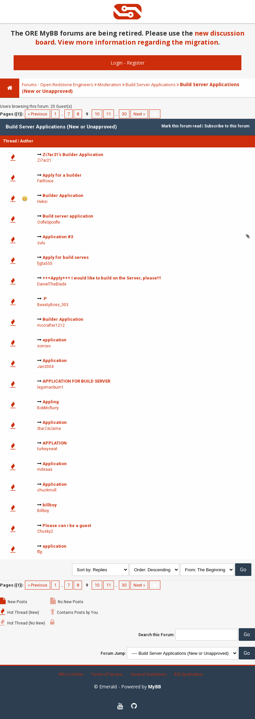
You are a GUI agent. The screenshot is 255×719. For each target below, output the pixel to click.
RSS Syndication (188, 674)
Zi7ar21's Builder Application (72, 154)
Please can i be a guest (66, 525)
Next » (139, 113)
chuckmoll (46, 490)
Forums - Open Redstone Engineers (57, 85)
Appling (50, 401)
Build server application (67, 216)
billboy (49, 504)
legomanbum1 (50, 387)
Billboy (43, 510)
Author (26, 141)
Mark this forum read (181, 126)
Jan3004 (45, 366)
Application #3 (57, 236)
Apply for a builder (62, 175)
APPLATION (54, 443)
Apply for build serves (65, 257)
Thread (10, 141)
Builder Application (62, 195)
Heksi (42, 201)
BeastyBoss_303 (52, 304)
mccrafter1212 (51, 325)
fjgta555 (44, 263)
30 (124, 113)
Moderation (109, 85)
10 (97, 113)
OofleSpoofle (48, 222)
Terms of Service (107, 674)
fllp (39, 552)
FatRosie (45, 181)
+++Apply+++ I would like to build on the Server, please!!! (101, 277)
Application (54, 360)
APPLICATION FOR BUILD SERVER (76, 381)
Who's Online (70, 674)
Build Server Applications (151, 85)
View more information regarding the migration (138, 42)
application (54, 339)
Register (135, 63)
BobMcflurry (48, 408)
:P (44, 298)
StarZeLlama (49, 428)
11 (108, 113)
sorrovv (44, 346)
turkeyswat (47, 449)
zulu (41, 243)
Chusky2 (45, 531)
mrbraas (44, 469)
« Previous (37, 113)
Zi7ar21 (44, 160)
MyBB (154, 686)
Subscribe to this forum (226, 126)
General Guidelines (148, 674)
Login (117, 63)
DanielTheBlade (51, 284)
